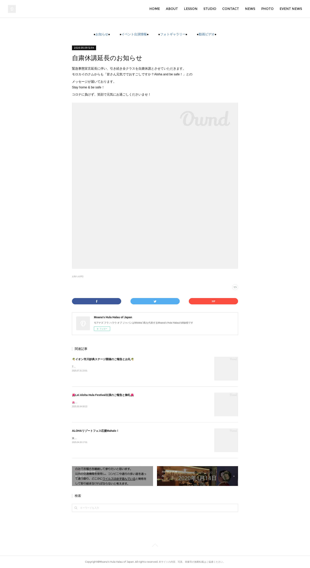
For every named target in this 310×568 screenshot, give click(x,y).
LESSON (191, 9)
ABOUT (172, 9)
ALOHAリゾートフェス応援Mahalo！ (95, 430)
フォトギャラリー (172, 34)
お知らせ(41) (77, 276)
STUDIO (209, 9)
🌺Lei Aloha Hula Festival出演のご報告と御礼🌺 (103, 395)
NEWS (250, 9)
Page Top (155, 546)
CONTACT (230, 9)
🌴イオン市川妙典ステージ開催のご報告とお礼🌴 (103, 359)
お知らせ (101, 34)
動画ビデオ (207, 34)
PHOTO (267, 9)
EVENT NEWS (291, 9)
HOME (154, 9)
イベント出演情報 (134, 34)
